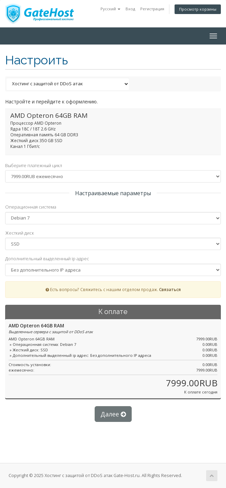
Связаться (170, 289)
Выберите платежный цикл (33, 165)
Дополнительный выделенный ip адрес (47, 258)
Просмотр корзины (197, 9)
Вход (130, 8)
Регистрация (152, 8)
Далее (113, 414)
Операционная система (30, 207)
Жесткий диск (19, 233)
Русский (110, 8)
